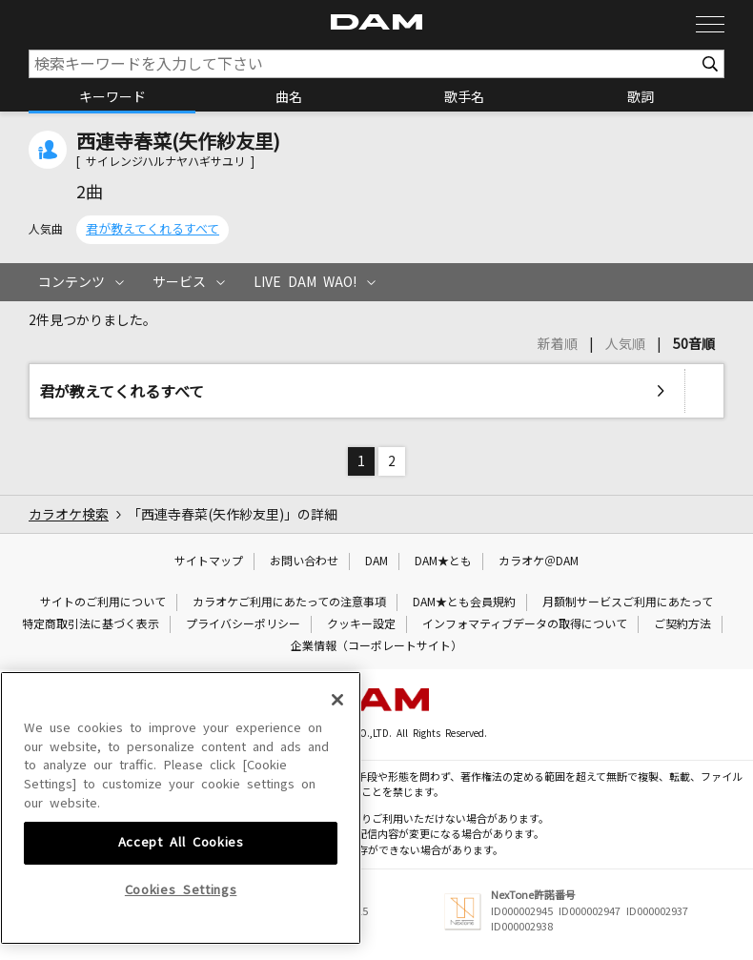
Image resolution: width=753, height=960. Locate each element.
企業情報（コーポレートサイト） (376, 646)
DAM (376, 561)
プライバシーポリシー (243, 624)
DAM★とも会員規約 (464, 602)
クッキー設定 (361, 624)
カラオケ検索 (69, 514)
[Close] (337, 845)
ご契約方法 (682, 624)
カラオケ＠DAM (539, 561)
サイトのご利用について (103, 602)
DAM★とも (443, 561)
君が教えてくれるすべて (152, 229)
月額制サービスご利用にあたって (627, 602)
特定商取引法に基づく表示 (90, 624)
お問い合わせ (304, 561)
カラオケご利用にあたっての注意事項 (289, 602)
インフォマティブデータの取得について (524, 624)
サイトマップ (208, 561)
